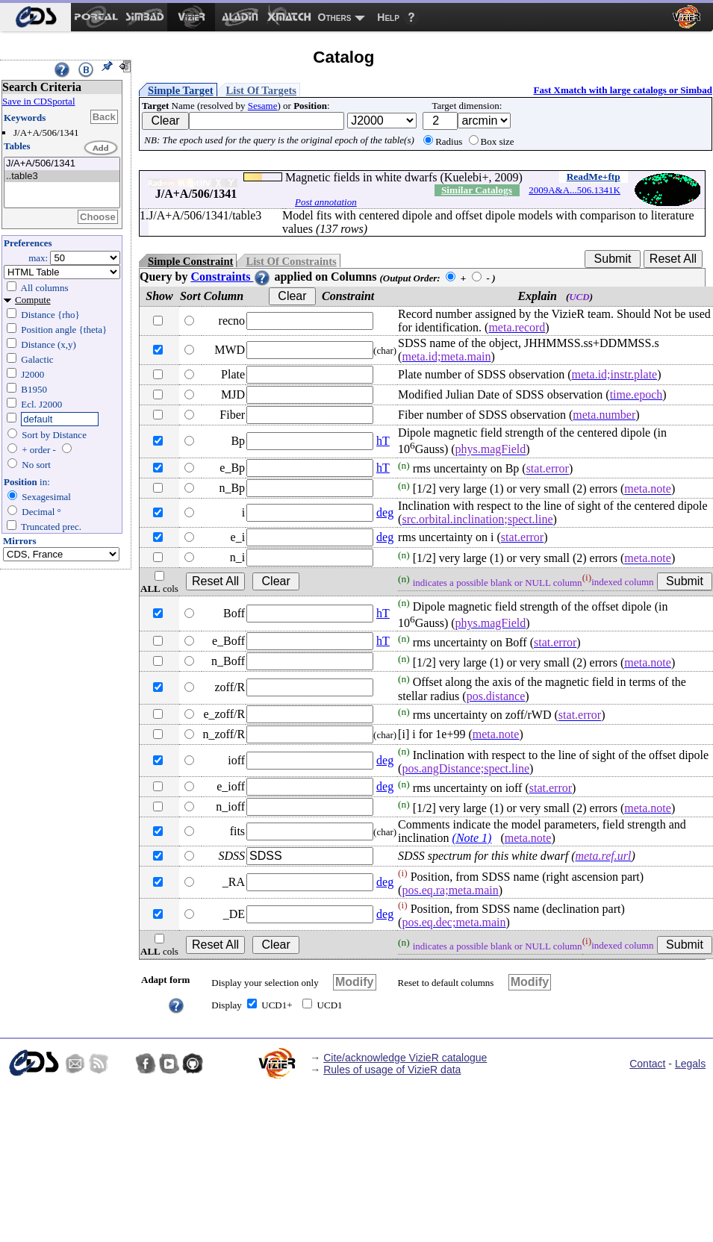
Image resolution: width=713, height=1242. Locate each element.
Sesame (263, 105)
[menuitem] (35, 17)
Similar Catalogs (476, 190)
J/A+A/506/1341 (61, 163)
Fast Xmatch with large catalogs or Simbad (622, 90)
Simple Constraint (190, 261)
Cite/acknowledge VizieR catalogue (405, 1058)
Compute (33, 299)
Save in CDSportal (38, 101)
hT (383, 440)
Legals (690, 1064)
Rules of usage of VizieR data (392, 1070)
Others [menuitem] (335, 17)
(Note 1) (472, 837)
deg (384, 512)
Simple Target (181, 90)
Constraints (230, 276)
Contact (647, 1064)
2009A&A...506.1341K (574, 190)
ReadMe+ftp (593, 176)
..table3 (61, 176)
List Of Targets (261, 90)
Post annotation (326, 201)
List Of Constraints (291, 261)
